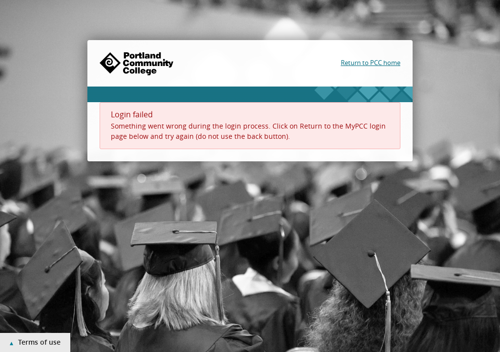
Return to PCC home (370, 62)
